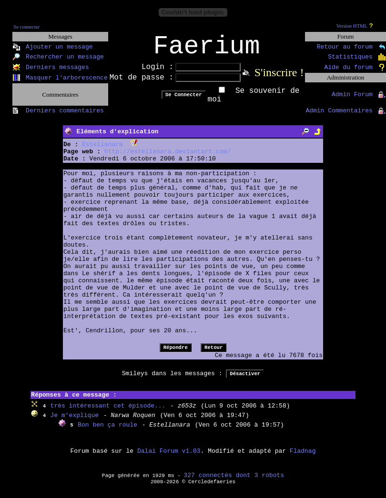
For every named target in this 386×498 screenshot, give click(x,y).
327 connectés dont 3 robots (234, 481)
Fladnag (303, 457)
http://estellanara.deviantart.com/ (167, 157)
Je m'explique (75, 421)
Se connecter (26, 27)
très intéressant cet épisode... (108, 412)
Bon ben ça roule (107, 431)
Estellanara (102, 150)
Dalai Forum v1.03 (169, 457)
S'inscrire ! (279, 78)
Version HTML (351, 26)
